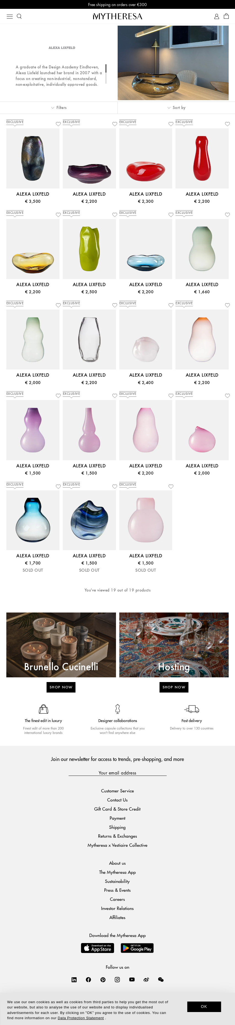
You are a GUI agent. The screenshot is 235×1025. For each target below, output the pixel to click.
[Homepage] (117, 16)
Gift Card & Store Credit (117, 809)
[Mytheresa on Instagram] (117, 979)
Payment (117, 818)
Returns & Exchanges (117, 836)
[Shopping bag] (226, 16)
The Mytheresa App (117, 872)
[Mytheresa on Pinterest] (103, 979)
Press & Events (117, 890)
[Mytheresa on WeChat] (161, 979)
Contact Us (117, 800)
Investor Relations (117, 908)
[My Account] (217, 16)
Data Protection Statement (81, 1018)
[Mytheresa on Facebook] (88, 979)
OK (204, 1006)
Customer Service (117, 790)
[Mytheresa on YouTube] (132, 979)
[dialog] (117, 1009)
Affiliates (117, 917)
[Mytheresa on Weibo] (146, 979)
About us (117, 863)
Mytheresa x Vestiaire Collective (117, 845)
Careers (117, 899)
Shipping (117, 827)
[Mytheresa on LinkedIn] (74, 979)
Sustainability (117, 881)
